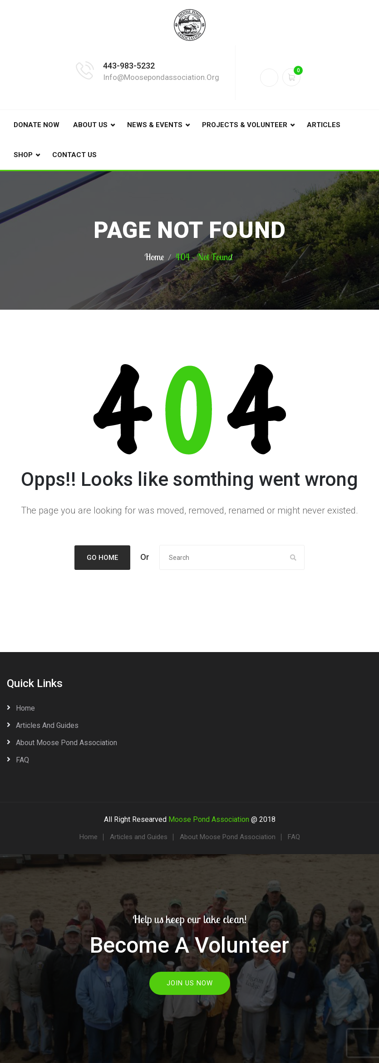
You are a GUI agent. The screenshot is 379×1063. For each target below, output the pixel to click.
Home (154, 256)
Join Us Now (190, 983)
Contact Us (74, 155)
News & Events (154, 125)
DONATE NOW (36, 125)
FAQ (22, 760)
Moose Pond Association (208, 819)
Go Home (102, 558)
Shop (23, 155)
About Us (90, 125)
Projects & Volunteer (244, 125)
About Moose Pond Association (66, 742)
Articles (323, 125)
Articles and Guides (47, 725)
